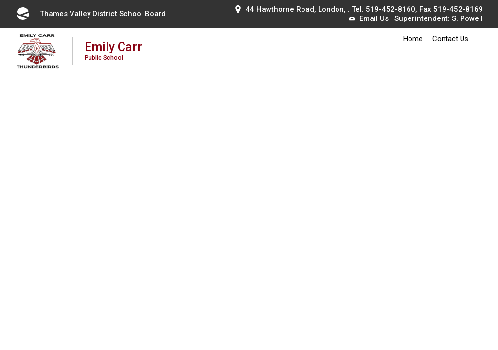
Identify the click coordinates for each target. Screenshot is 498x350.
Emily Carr (113, 50)
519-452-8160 (390, 9)
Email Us (369, 18)
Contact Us (450, 39)
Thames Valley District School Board (90, 13)
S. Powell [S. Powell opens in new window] (467, 18)
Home (413, 39)
